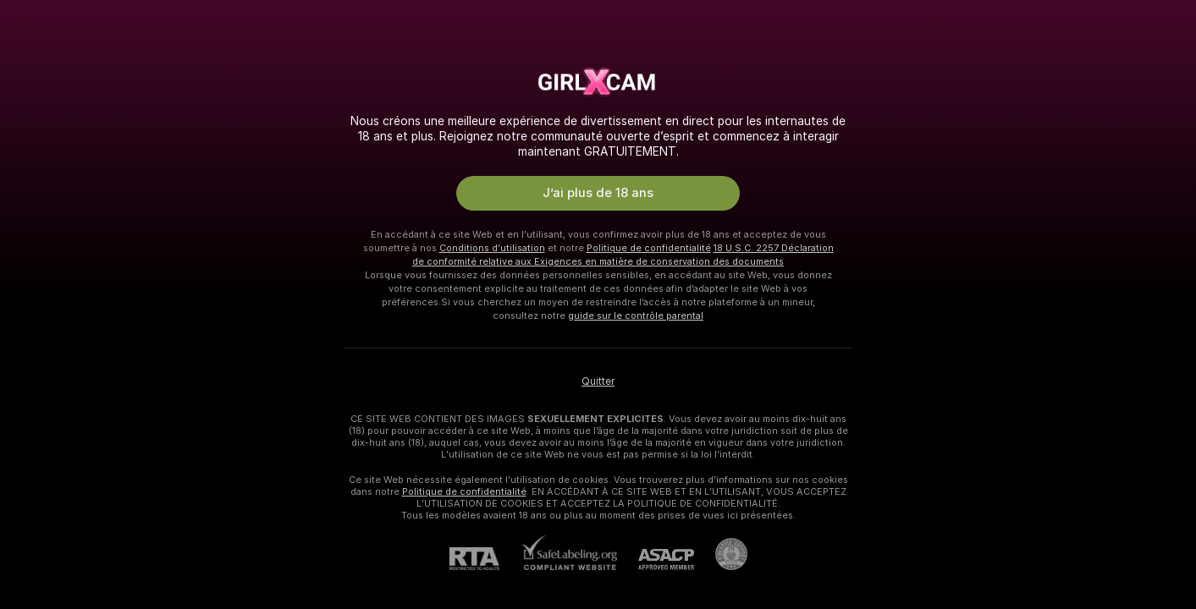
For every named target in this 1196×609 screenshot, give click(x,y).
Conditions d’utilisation (492, 248)
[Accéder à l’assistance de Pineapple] (720, 554)
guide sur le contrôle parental (635, 315)
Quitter (598, 381)
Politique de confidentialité (649, 248)
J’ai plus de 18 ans (598, 192)
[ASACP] (655, 559)
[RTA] (485, 558)
